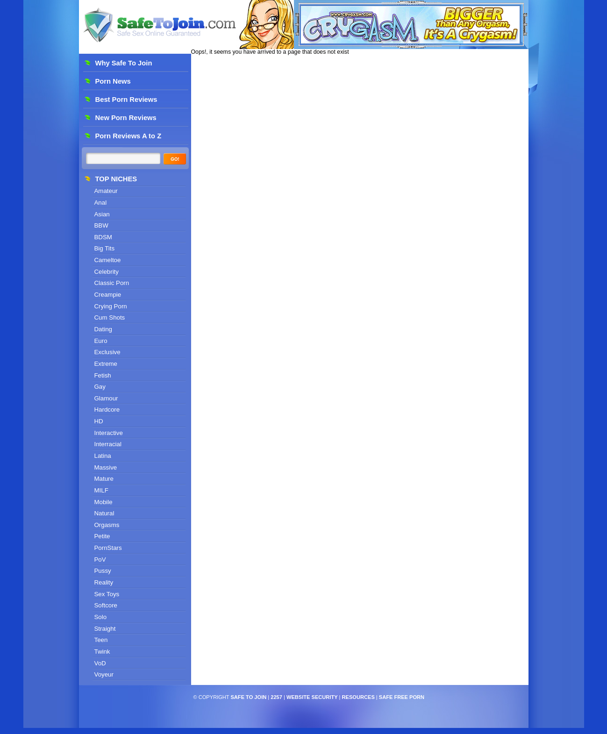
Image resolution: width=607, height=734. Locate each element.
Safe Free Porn (401, 697)
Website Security (312, 697)
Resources (358, 697)
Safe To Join (248, 697)
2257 (276, 697)
